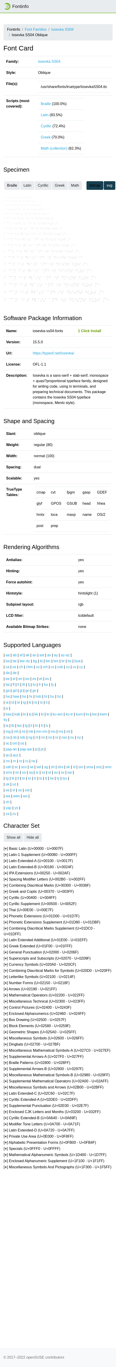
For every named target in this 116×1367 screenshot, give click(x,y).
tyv (64, 778)
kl (42, 714)
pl (36, 749)
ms (61, 731)
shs (60, 767)
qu (8, 755)
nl (36, 737)
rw (33, 761)
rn (14, 761)
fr (40, 685)
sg (46, 767)
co (38, 667)
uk (8, 784)
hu (52, 696)
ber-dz (25, 661)
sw (69, 772)
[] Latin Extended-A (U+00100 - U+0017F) (38, 861)
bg (35, 661)
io (35, 702)
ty (58, 778)
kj (30, 714)
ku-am (58, 714)
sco (24, 767)
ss (43, 772)
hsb (38, 696)
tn (23, 778)
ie (18, 702)
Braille (46, 104)
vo (20, 790)
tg (7, 778)
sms (9, 772)
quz (15, 755)
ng (30, 737)
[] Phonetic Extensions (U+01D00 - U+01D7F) (41, 916)
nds (22, 737)
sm (80, 767)
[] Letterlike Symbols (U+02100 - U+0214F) (39, 977)
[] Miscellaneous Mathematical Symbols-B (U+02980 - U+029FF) (57, 1075)
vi (13, 790)
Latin (45, 115)
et (40, 679)
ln (36, 725)
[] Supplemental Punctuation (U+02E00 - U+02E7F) (46, 1106)
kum (79, 714)
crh (45, 667)
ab (14, 655)
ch (21, 667)
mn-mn (41, 731)
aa (8, 655)
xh (8, 802)
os (22, 743)
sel (38, 767)
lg (26, 725)
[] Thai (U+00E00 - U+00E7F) (28, 910)
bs (70, 661)
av (49, 655)
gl (21, 690)
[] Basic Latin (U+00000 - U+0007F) (33, 849)
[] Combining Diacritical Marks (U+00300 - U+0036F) (47, 886)
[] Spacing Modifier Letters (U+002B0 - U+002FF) (44, 879)
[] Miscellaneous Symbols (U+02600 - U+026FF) (44, 1038)
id (12, 702)
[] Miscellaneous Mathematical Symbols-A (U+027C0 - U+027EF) (57, 1051)
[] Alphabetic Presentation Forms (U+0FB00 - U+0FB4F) (50, 1143)
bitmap (94, 185)
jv (7, 708)
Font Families (36, 29)
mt (68, 731)
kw (94, 714)
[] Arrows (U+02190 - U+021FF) (30, 989)
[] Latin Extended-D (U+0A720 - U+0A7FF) (39, 1130)
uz (14, 784)
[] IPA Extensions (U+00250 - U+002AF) (37, 873)
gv (34, 690)
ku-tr (69, 714)
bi (41, 661)
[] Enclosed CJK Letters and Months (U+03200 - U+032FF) (52, 1112)
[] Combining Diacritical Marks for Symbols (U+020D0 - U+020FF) (57, 971)
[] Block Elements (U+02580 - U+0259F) (37, 1026)
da (8, 673)
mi (23, 731)
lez (19, 725)
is (41, 702)
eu (47, 679)
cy (81, 667)
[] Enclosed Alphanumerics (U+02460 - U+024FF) (44, 1014)
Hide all (33, 837)
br (63, 661)
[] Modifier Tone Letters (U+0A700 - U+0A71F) (42, 1124)
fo (34, 685)
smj (99, 767)
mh (16, 731)
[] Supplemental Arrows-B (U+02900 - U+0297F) (43, 1069)
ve (8, 790)
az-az (65, 655)
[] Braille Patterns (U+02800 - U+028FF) (37, 1063)
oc (8, 743)
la (7, 725)
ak (28, 655)
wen (16, 796)
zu (14, 814)
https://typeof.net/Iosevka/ (53, 353)
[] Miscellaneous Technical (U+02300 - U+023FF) (44, 1001)
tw (52, 778)
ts (40, 778)
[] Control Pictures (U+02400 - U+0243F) (37, 1008)
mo (52, 731)
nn (43, 737)
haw (15, 696)
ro (20, 761)
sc (16, 767)
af (21, 655)
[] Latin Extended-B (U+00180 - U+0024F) (38, 867)
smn (108, 767)
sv (62, 772)
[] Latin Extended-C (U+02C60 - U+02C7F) (39, 1094)
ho (24, 696)
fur (46, 685)
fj (29, 685)
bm (55, 661)
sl (74, 767)
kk (36, 714)
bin (48, 661)
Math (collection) (54, 148)
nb (14, 737)
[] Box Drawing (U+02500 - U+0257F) (35, 1020)
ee (8, 679)
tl (18, 778)
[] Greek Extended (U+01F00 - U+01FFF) (38, 946)
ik (30, 702)
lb (12, 725)
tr (35, 778)
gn (27, 690)
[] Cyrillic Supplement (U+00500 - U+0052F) (40, 904)
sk (68, 767)
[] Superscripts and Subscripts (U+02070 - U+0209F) (47, 959)
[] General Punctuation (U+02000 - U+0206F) (41, 952)
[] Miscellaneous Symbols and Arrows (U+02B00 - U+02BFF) (54, 1087)
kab (17, 714)
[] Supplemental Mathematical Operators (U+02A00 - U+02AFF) (56, 1081)
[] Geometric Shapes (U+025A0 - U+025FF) (40, 1032)
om (14, 743)
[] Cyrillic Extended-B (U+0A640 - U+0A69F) (40, 1118)
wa (8, 796)
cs (52, 667)
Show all (13, 837)
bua (77, 661)
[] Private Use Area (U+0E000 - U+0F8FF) (39, 1137)
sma (89, 767)
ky (5, 720)
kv (87, 714)
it (46, 702)
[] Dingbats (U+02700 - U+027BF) (32, 1044)
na (8, 737)
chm (29, 667)
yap (9, 808)
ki (24, 714)
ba (8, 661)
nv (72, 737)
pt (42, 749)
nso (64, 737)
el (13, 679)
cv (74, 667)
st (49, 772)
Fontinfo (16, 6)
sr (37, 772)
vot (27, 790)
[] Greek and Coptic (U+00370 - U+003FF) (39, 892)
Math (75, 185)
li (31, 725)
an (34, 655)
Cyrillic (46, 126)
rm (8, 761)
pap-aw (26, 749)
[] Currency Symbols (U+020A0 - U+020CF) (40, 965)
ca (8, 667)
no (50, 737)
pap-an (11, 749)
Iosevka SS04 (62, 29)
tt (46, 778)
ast (41, 655)
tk (13, 778)
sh (53, 767)
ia (7, 702)
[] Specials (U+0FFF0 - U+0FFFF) (32, 1149)
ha (8, 696)
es (34, 679)
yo (16, 808)
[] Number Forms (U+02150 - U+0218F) (37, 983)
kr (48, 714)
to (29, 778)
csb (60, 667)
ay (56, 655)
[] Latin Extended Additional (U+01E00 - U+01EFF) (45, 940)
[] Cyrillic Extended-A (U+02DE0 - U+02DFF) (41, 1100)
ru (26, 761)
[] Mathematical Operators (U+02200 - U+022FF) (44, 995)
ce (14, 667)
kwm (103, 714)
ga (8, 690)
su (56, 772)
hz (59, 696)
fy (52, 685)
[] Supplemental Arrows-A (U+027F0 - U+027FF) (44, 1057)
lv (47, 725)
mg (8, 731)
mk (30, 731)
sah (9, 767)
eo (27, 679)
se (31, 767)
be (14, 661)
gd (14, 690)
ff (13, 685)
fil (23, 685)
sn (17, 772)
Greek (46, 137)
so (24, 772)
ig (24, 702)
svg (109, 185)
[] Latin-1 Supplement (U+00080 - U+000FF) (40, 855)
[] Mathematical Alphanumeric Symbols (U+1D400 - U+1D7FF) (55, 1155)
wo (25, 796)
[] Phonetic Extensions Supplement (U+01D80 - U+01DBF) (52, 922)
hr (30, 696)
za (8, 814)
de (14, 673)
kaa (9, 714)
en (20, 679)
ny (79, 737)
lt (42, 725)
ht (45, 696)
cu (68, 667)
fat (8, 685)
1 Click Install (89, 331)
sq (31, 772)
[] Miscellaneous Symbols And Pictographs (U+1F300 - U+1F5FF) (57, 1167)
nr (56, 737)
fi (18, 685)
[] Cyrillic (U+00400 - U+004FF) (30, 898)
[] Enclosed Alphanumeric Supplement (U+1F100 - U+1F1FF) (54, 1161)
